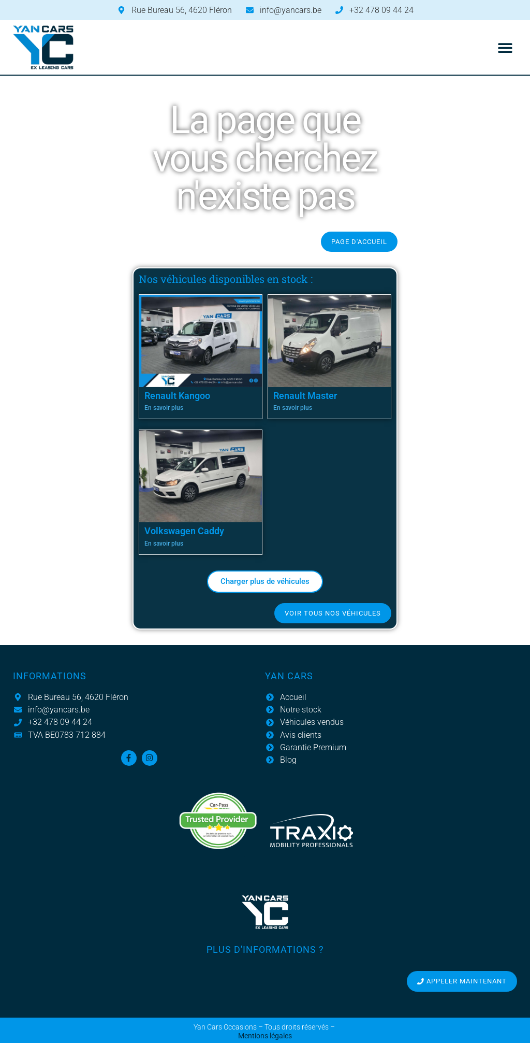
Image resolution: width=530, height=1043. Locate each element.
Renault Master (305, 395)
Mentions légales (265, 1036)
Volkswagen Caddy (184, 530)
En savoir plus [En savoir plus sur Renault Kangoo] (163, 407)
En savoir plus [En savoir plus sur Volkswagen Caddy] (163, 543)
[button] (505, 47)
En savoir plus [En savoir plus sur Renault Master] (292, 407)
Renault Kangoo (177, 395)
